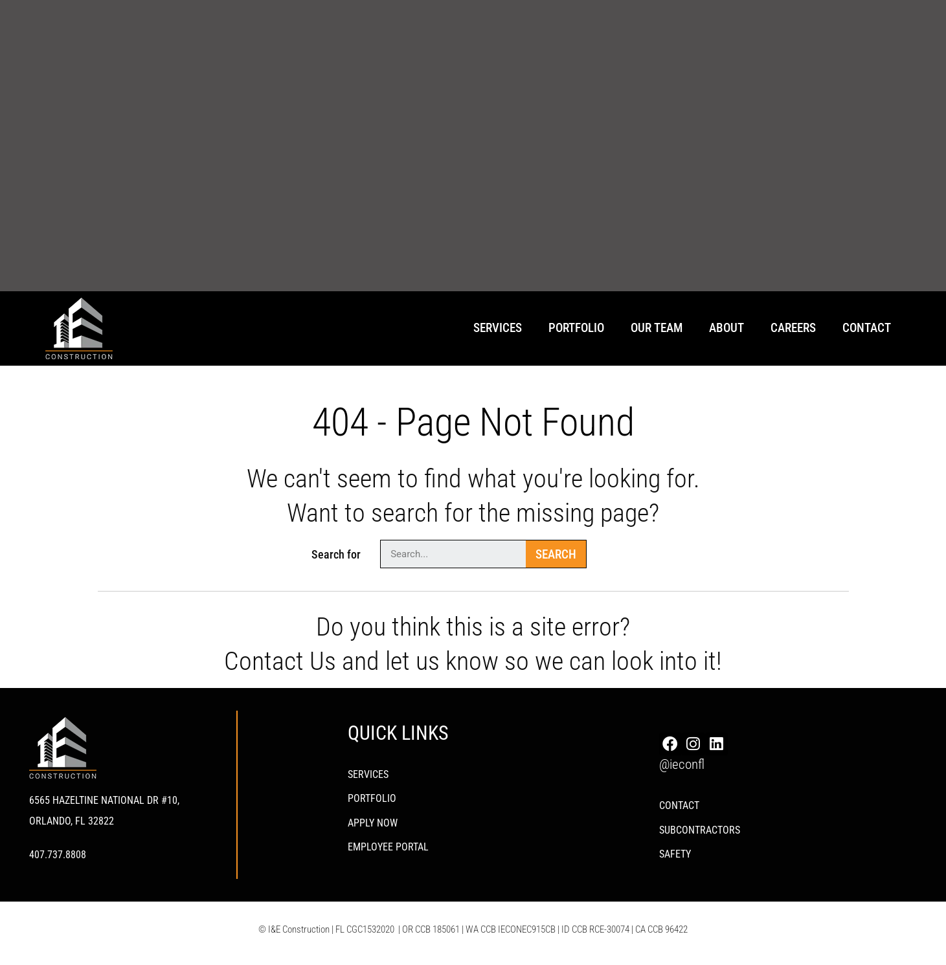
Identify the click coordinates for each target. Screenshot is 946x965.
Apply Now (373, 825)
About (726, 327)
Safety (675, 858)
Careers (793, 327)
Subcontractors (699, 833)
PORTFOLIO (372, 800)
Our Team (656, 327)
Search (555, 554)
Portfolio (576, 327)
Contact (866, 327)
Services (497, 327)
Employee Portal (388, 851)
